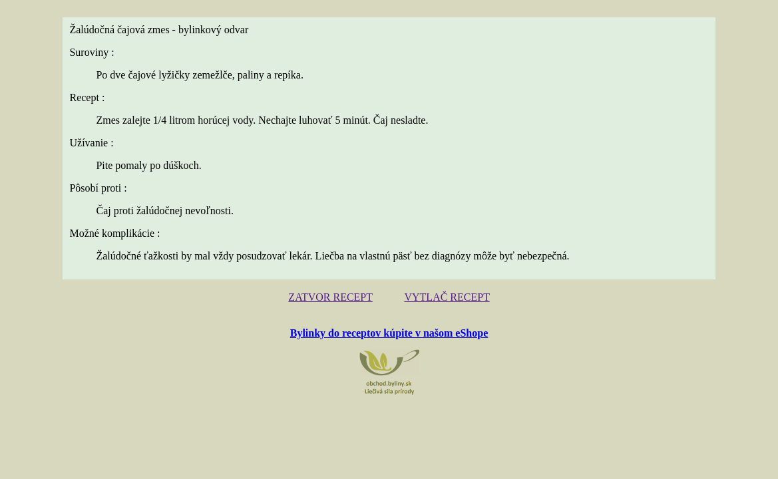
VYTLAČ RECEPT (443, 296)
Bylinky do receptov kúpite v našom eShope (389, 331)
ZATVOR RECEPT (335, 296)
